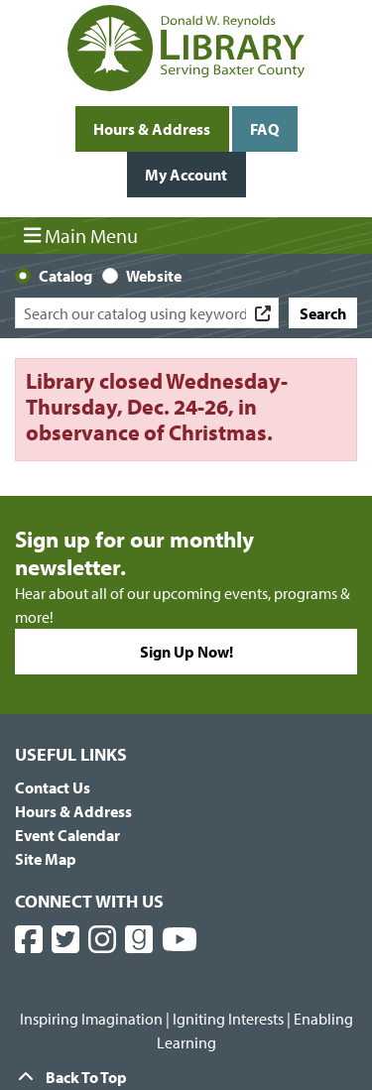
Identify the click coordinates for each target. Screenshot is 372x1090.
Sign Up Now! (186, 652)
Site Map (45, 859)
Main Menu (81, 235)
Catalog (65, 276)
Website (154, 276)
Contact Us (52, 787)
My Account (186, 174)
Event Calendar (67, 835)
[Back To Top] (186, 1077)
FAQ (264, 129)
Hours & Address (151, 129)
